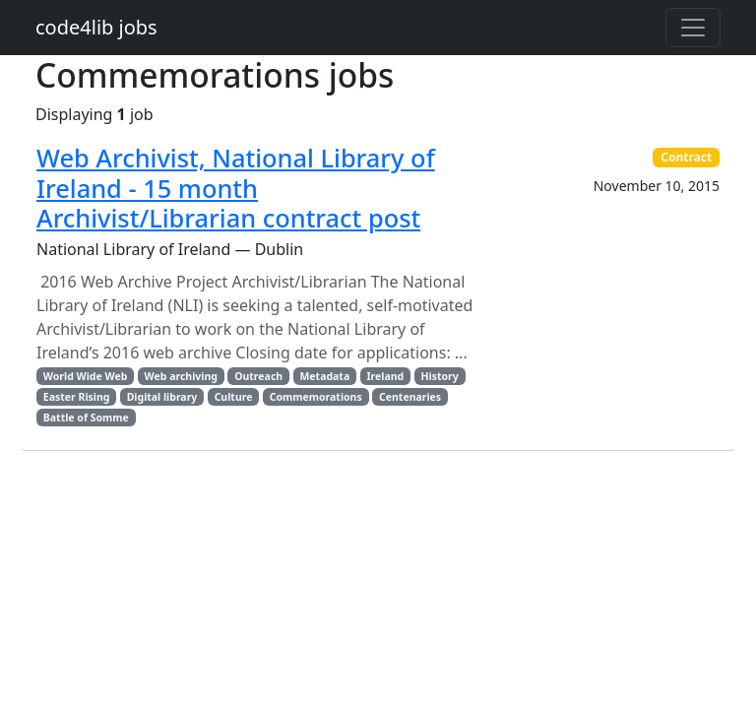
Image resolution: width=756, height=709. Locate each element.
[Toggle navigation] (693, 27)
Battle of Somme (86, 417)
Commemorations (316, 397)
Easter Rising (76, 397)
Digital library (162, 397)
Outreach (258, 376)
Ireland (385, 376)
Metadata (324, 376)
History (439, 376)
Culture (234, 397)
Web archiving (181, 376)
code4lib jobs (96, 27)
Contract (686, 157)
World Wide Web (85, 376)
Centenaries (410, 397)
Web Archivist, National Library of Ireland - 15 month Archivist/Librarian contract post (235, 187)
